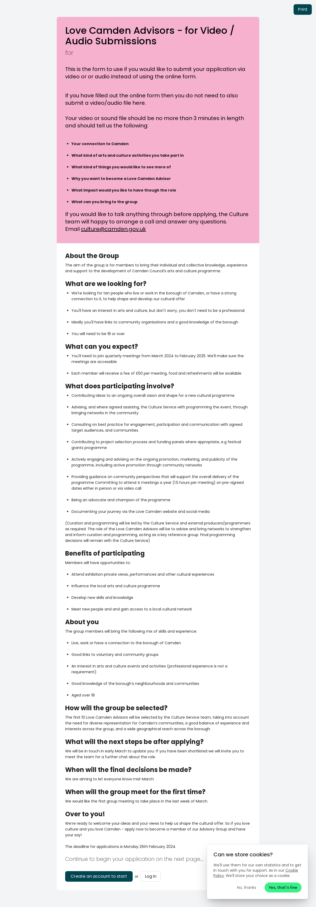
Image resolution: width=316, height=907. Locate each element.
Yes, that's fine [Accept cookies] (282, 887)
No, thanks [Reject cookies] (246, 887)
